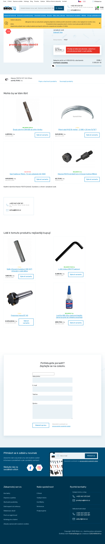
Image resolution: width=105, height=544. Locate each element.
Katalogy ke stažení (10, 519)
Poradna (36, 1)
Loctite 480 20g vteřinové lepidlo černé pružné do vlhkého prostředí (69, 316)
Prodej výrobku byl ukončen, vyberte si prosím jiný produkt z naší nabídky (81, 50)
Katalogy (26, 1)
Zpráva (52, 411)
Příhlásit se (97, 1)
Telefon (52, 397)
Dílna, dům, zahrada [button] (59, 15)
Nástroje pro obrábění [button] (73, 15)
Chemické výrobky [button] (40, 15)
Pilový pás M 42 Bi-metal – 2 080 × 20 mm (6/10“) (77, 130)
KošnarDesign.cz (75, 534)
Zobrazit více (58, 32)
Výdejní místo (41, 498)
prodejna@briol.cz (83, 500)
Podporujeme (41, 511)
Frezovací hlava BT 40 (19, 315)
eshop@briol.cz (76, 10)
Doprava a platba (17, 1)
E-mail (52, 388)
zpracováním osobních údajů (61, 426)
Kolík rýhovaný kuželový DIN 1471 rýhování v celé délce (19, 270)
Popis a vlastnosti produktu (48, 81)
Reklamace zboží (9, 511)
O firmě (9, 1)
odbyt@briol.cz (82, 519)
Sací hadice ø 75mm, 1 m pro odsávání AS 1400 (28, 174)
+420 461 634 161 (83, 513)
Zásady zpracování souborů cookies (16, 524)
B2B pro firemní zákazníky (53, 1)
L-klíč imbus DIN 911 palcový (69, 269)
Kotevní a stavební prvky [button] (25, 15)
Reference (40, 506)
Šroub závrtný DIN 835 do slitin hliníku (27, 130)
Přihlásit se (91, 456)
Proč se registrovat (10, 515)
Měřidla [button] (84, 15)
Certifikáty (40, 502)
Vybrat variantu (42, 135)
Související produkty (66, 81)
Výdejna (42, 1)
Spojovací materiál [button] (10, 15)
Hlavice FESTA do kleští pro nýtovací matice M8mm (77, 174)
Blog (31, 1)
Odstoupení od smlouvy (12, 506)
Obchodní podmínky (11, 502)
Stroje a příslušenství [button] (94, 15)
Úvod (4, 1)
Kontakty (7, 493)
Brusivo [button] (49, 15)
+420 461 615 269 (83, 496)
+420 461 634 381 (83, 515)
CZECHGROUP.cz (95, 534)
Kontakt (64, 1)
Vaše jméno (52, 379)
